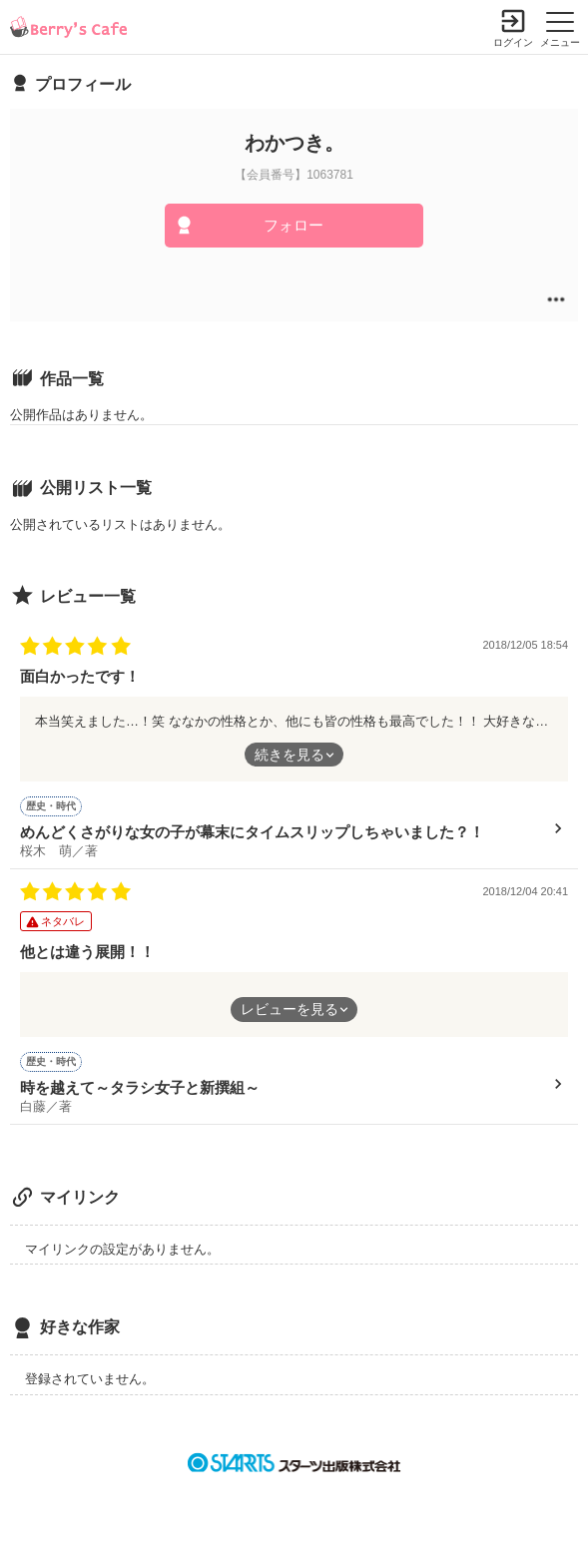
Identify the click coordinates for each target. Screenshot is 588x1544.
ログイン (513, 42)
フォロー (293, 225)
